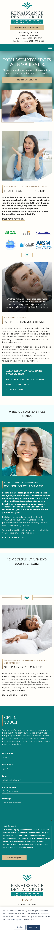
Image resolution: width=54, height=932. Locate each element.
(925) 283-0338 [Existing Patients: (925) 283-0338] (28, 41)
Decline (19, 927)
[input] (27, 758)
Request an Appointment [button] (27, 27)
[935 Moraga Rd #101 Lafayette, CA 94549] (28, 34)
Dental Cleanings (35, 379)
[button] (27, 82)
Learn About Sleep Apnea (15, 695)
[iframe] (27, 580)
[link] (27, 12)
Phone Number (9, 787)
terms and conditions (15, 847)
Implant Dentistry (15, 379)
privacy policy (42, 844)
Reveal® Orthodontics (17, 384)
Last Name (7, 764)
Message (6, 798)
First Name (7, 753)
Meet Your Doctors (13, 219)
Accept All (33, 927)
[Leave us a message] (27, 811)
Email (4, 776)
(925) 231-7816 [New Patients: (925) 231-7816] (28, 38)
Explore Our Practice (14, 537)
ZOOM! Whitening (14, 389)
